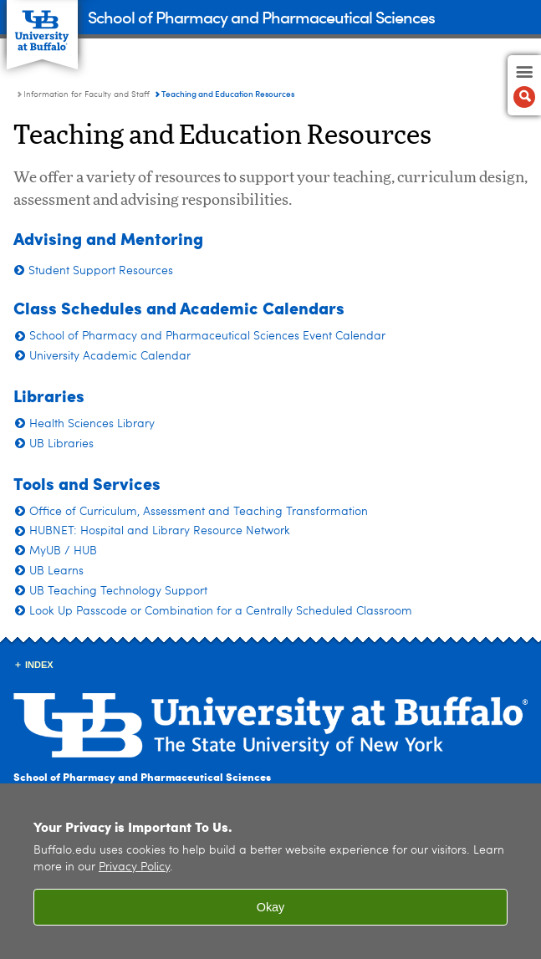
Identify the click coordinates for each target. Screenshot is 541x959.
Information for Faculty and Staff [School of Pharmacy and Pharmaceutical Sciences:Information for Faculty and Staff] (86, 94)
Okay (271, 907)
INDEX (39, 665)
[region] (270, 871)
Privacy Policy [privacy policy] (134, 867)
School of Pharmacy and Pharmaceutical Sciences (261, 16)
